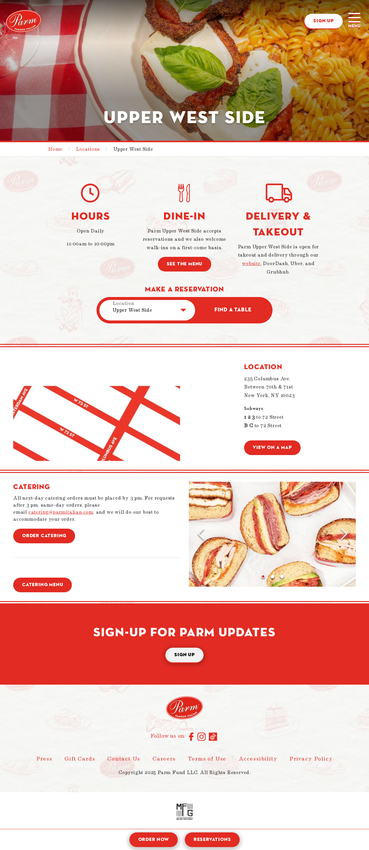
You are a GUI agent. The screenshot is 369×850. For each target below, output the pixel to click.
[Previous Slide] (200, 534)
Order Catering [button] (44, 536)
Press (44, 758)
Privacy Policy (311, 758)
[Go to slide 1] (263, 576)
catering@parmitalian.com (60, 512)
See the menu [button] (185, 264)
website (251, 263)
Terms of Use (207, 758)
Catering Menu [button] (42, 585)
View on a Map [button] (272, 447)
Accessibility (258, 758)
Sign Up (323, 21)
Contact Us (123, 758)
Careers (164, 758)
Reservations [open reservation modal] (212, 839)
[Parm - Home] (23, 21)
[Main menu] (354, 21)
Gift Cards (80, 758)
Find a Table (233, 310)
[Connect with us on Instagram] (201, 737)
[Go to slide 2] (272, 576)
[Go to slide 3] (282, 576)
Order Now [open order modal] (153, 839)
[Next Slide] (344, 534)
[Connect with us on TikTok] (213, 737)
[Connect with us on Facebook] (191, 737)
